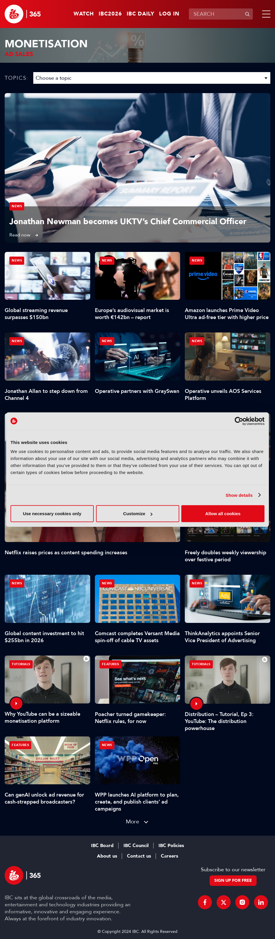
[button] (265, 14)
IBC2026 (110, 14)
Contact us (139, 856)
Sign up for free (233, 880)
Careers (169, 856)
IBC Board (102, 845)
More (132, 821)
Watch (84, 14)
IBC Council (136, 845)
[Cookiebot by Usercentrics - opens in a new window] (238, 421)
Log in (169, 14)
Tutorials (21, 664)
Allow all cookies (223, 513)
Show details (239, 494)
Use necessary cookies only (52, 513)
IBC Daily (140, 14)
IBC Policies (171, 845)
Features (110, 664)
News (17, 206)
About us (107, 856)
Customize (137, 513)
